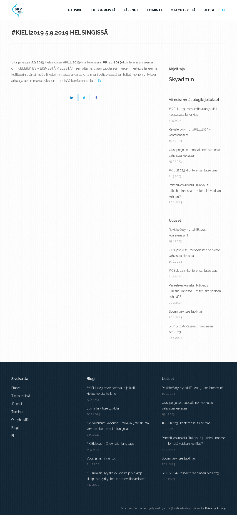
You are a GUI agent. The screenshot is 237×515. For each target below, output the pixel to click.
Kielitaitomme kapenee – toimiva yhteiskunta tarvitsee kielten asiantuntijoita (118, 426)
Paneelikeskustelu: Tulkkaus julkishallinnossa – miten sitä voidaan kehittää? (195, 190)
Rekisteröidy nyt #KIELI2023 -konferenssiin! (190, 132)
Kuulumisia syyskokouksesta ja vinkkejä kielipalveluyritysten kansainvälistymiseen (116, 476)
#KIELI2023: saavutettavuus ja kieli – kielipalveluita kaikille (194, 111)
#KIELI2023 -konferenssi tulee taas (193, 170)
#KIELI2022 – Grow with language (111, 443)
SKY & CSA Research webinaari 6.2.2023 (191, 329)
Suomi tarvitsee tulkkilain (186, 311)
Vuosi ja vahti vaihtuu (101, 458)
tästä (97, 81)
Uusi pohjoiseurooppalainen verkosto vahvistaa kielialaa (194, 152)
